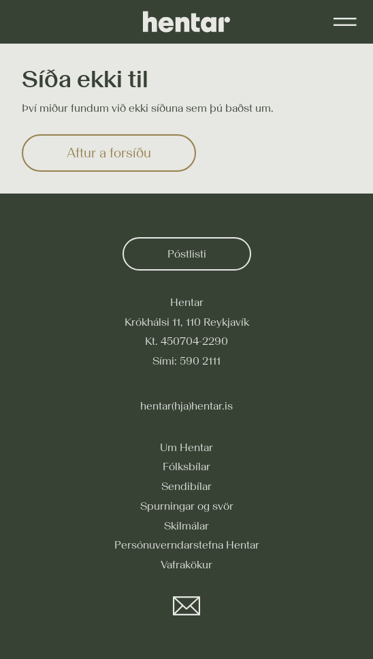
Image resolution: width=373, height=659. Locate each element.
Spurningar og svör (186, 505)
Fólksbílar (186, 466)
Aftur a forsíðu (109, 152)
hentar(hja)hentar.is (186, 405)
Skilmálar (186, 525)
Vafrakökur (186, 564)
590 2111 (200, 360)
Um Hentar (186, 447)
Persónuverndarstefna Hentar (186, 544)
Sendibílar (186, 486)
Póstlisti (186, 253)
